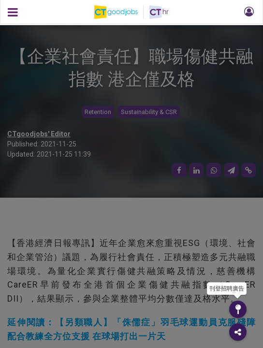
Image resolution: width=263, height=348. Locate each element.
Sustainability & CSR (149, 112)
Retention (98, 112)
